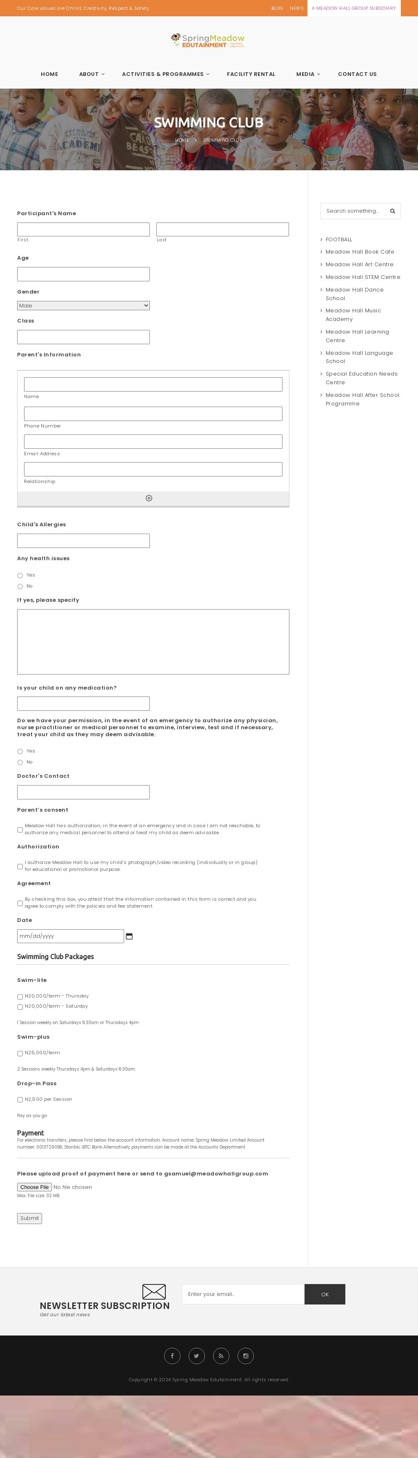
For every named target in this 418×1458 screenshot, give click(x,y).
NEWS (296, 8)
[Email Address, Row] (153, 441)
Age (23, 258)
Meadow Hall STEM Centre (363, 277)
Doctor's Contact (43, 776)
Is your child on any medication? (67, 688)
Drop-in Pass (36, 1083)
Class (25, 321)
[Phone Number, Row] (153, 414)
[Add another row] (149, 498)
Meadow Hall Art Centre (360, 264)
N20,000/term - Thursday (57, 996)
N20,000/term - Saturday (56, 1006)
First (23, 240)
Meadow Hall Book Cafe (360, 252)
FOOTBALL (339, 239)
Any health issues (43, 558)
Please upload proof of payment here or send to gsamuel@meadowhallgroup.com (142, 1174)
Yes (31, 575)
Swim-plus (33, 1037)
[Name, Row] (153, 384)
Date (24, 920)
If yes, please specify (48, 600)
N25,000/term (42, 1052)
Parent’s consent (42, 810)
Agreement (34, 883)
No (30, 586)
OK (325, 1294)
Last (162, 240)
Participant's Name (46, 213)
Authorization (38, 847)
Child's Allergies (41, 524)
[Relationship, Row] (153, 469)
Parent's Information (49, 355)
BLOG (277, 8)
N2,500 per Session (49, 1099)
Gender (28, 292)
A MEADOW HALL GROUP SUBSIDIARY (354, 8)
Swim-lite (32, 980)
